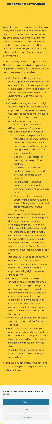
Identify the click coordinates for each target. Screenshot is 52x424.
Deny (26, 409)
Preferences (26, 417)
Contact (11, 370)
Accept (26, 402)
